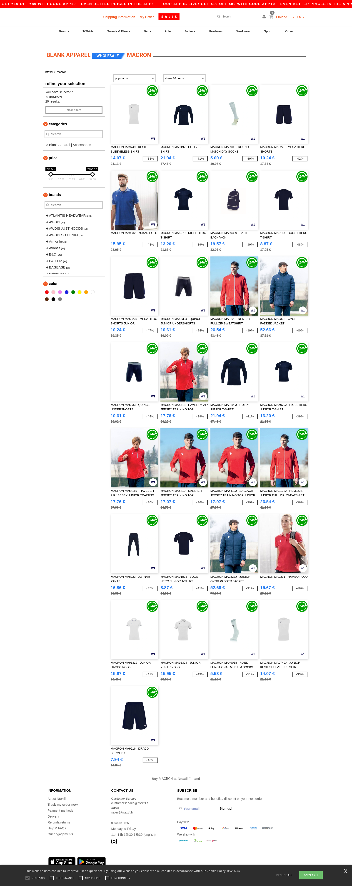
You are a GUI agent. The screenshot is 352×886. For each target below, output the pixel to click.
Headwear (216, 31)
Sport (268, 31)
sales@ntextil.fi (122, 805)
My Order (147, 17)
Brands (64, 31)
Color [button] (53, 277)
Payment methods (60, 804)
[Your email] (197, 802)
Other (289, 31)
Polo (168, 31)
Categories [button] (58, 117)
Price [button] (53, 151)
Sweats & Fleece (118, 31)
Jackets (190, 31)
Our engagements (60, 827)
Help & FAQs (57, 821)
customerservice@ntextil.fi (130, 796)
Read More (234, 871)
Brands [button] (55, 188)
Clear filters (74, 103)
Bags (147, 31)
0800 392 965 (121, 816)
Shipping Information (119, 17)
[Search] (237, 16)
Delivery (53, 809)
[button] (264, 17)
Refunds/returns (59, 815)
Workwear (243, 31)
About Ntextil (57, 792)
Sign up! (226, 801)
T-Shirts (87, 31)
